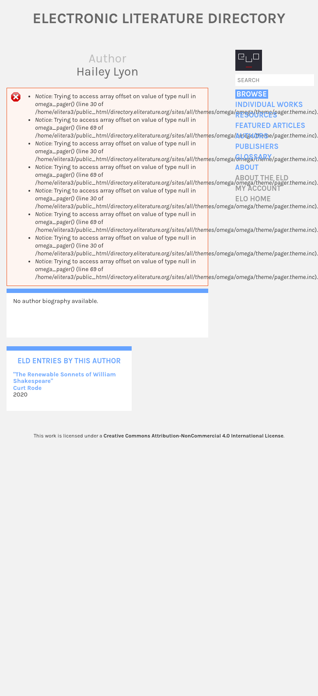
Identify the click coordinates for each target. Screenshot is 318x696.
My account (258, 188)
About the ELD (262, 178)
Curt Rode (27, 388)
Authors (252, 136)
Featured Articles (270, 125)
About (247, 167)
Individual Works (269, 104)
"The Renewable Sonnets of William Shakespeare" (64, 378)
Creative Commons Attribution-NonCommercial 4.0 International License (193, 436)
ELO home (253, 199)
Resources (256, 115)
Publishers (257, 146)
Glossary (253, 157)
